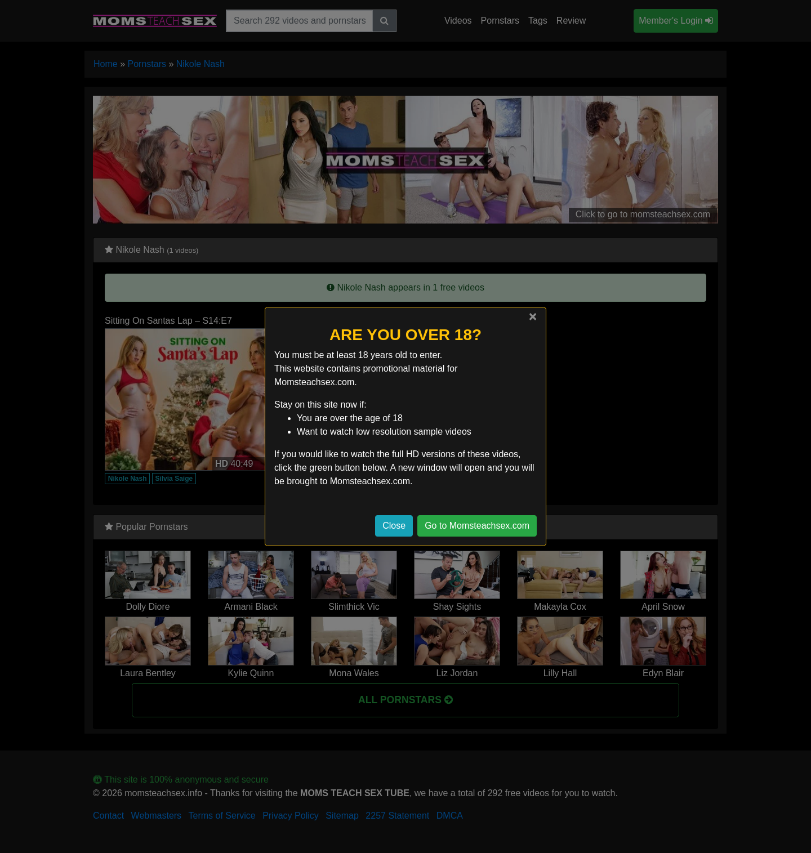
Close (394, 525)
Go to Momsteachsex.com (477, 525)
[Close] (533, 316)
